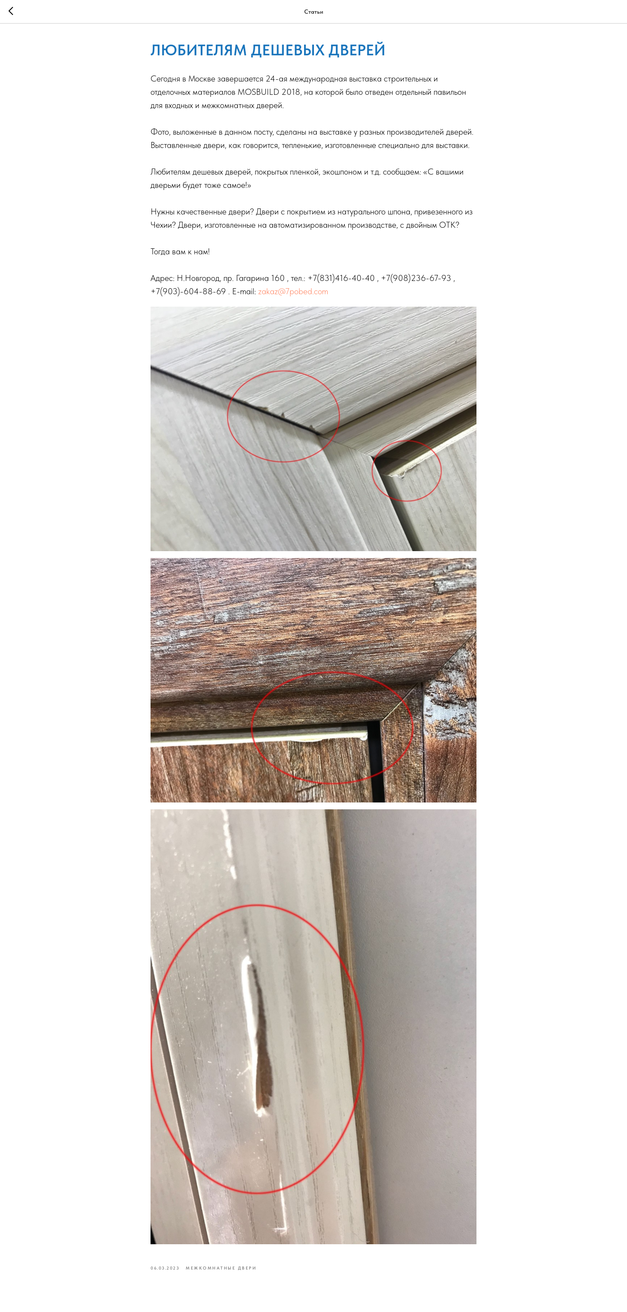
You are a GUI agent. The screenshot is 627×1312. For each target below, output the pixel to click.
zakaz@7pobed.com (293, 291)
